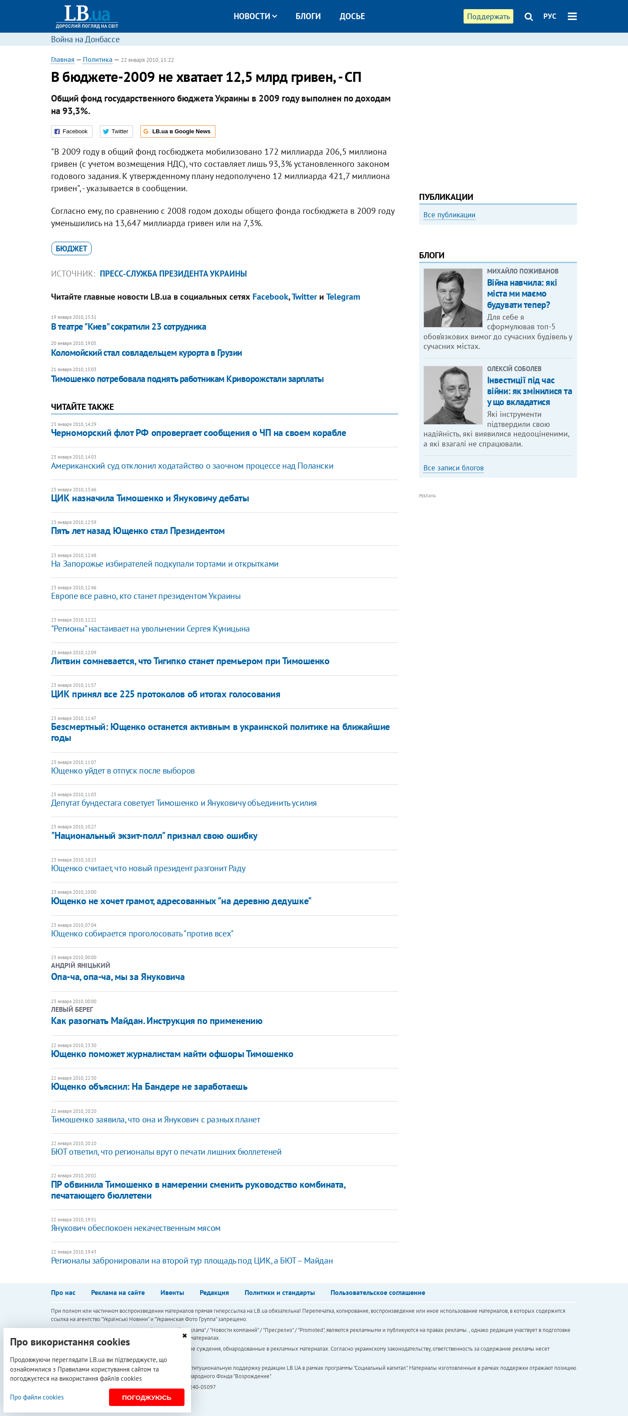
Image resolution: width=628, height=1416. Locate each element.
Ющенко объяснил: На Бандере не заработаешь (149, 1086)
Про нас (63, 1292)
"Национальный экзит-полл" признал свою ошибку (154, 835)
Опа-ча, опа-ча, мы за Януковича (117, 976)
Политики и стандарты (280, 1292)
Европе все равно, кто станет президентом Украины (146, 596)
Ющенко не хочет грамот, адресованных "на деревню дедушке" (181, 901)
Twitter (304, 296)
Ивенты (172, 1292)
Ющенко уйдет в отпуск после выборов (123, 770)
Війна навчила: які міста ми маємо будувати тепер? (522, 411)
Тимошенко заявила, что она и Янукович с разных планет (155, 1119)
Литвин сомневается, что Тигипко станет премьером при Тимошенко (190, 661)
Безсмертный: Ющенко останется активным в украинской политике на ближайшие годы (220, 731)
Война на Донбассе (85, 39)
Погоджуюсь (146, 1397)
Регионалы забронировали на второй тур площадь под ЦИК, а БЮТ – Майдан (192, 1260)
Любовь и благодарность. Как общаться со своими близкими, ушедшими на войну (485, 332)
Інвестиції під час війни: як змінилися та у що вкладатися (529, 508)
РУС (549, 16)
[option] (498, 302)
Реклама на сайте (118, 1292)
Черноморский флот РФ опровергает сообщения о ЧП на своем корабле (198, 432)
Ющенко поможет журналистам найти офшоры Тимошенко (172, 1054)
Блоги (308, 16)
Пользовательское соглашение (378, 1292)
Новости (255, 16)
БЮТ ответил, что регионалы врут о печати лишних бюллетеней (166, 1151)
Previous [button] (424, 302)
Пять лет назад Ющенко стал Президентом (138, 530)
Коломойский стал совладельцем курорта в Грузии (146, 352)
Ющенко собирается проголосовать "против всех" (142, 933)
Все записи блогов (453, 585)
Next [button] (572, 302)
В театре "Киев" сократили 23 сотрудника (128, 326)
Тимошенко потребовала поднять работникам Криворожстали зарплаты (187, 379)
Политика (98, 59)
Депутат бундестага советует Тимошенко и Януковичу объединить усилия (184, 802)
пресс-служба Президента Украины (173, 273)
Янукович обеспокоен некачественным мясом (136, 1228)
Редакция (214, 1292)
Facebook (270, 296)
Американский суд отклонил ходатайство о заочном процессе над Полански (192, 465)
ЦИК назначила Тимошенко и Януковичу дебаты (150, 498)
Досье (352, 16)
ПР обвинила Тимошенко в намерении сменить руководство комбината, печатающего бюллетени (198, 1189)
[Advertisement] (498, 115)
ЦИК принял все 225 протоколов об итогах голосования (165, 694)
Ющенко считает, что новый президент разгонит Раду (148, 868)
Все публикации (449, 215)
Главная (63, 59)
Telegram (343, 296)
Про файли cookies (37, 1397)
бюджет (71, 248)
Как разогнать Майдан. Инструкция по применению (157, 1020)
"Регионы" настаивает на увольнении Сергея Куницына (150, 628)
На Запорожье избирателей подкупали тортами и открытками (165, 563)
